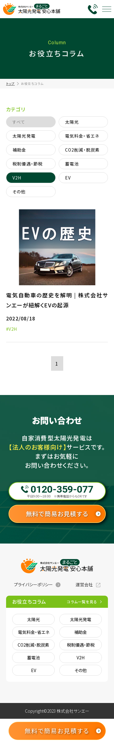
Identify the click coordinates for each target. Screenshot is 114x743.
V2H (17, 178)
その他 (19, 192)
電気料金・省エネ (82, 136)
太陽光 (72, 122)
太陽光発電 (24, 136)
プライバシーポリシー (33, 584)
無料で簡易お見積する (57, 513)
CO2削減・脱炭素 (82, 150)
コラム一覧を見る (82, 601)
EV (68, 178)
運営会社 (84, 584)
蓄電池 (72, 164)
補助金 (19, 150)
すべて (19, 122)
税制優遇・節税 (27, 164)
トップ (10, 83)
